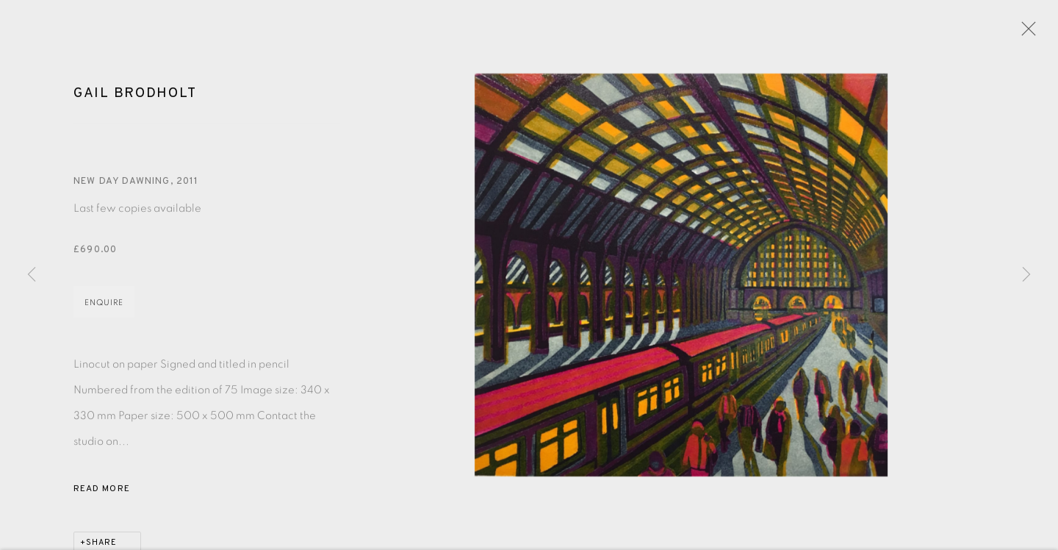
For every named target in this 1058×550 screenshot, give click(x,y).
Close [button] (1025, 33)
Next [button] (1026, 275)
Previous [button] (31, 275)
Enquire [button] (103, 305)
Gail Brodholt (134, 95)
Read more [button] (101, 491)
